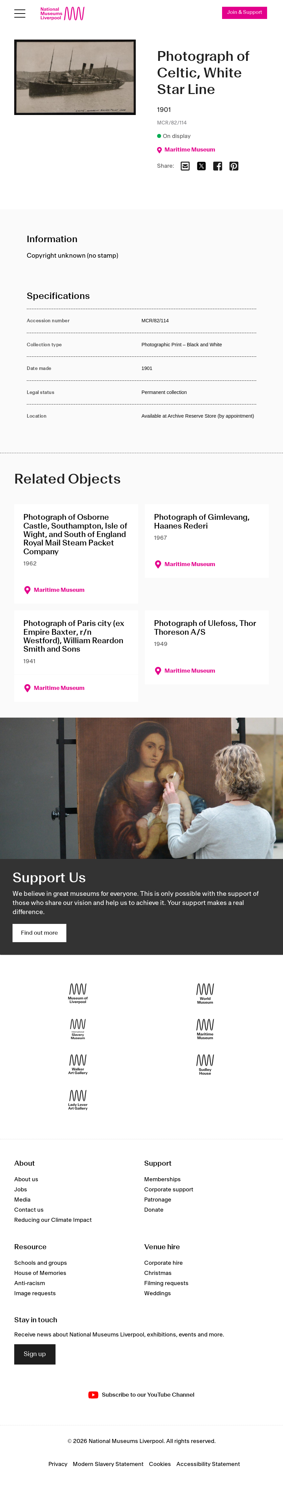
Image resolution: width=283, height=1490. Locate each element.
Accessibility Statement (208, 1464)
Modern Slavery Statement (108, 1464)
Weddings (157, 1293)
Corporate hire (163, 1263)
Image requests (35, 1293)
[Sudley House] (205, 1064)
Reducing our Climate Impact (53, 1220)
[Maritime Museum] (205, 1029)
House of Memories (40, 1273)
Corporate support (168, 1190)
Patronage (157, 1200)
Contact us (29, 1210)
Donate (154, 1210)
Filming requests (166, 1283)
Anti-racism (29, 1283)
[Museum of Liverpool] (78, 993)
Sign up (35, 1354)
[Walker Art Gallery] (78, 1064)
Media (22, 1200)
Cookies (160, 1464)
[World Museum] (205, 993)
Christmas (158, 1273)
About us (26, 1180)
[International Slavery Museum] (78, 1029)
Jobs (20, 1190)
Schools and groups (40, 1263)
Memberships (162, 1180)
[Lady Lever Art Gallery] (78, 1100)
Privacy (57, 1464)
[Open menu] (19, 13)
